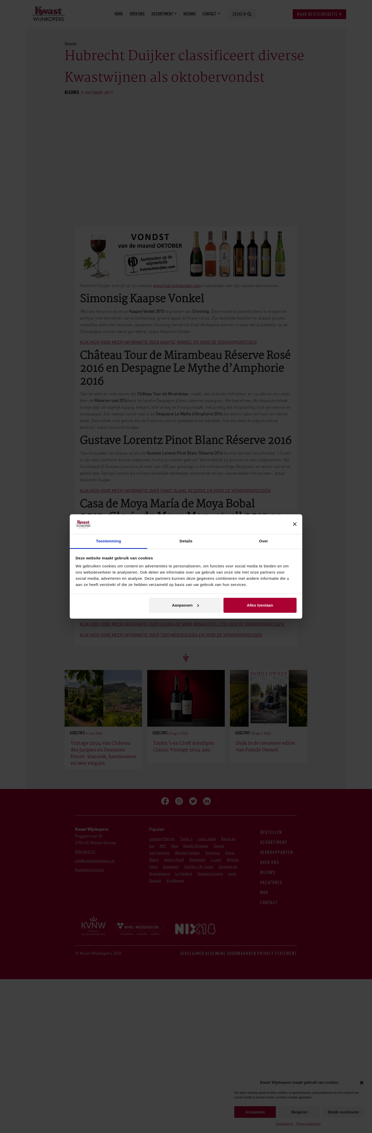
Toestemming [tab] (108, 541)
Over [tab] (263, 541)
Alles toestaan (260, 605)
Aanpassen (185, 605)
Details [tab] (186, 541)
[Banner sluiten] (295, 524)
